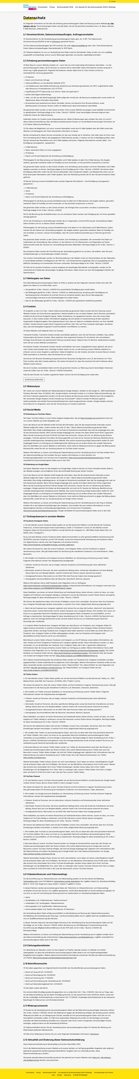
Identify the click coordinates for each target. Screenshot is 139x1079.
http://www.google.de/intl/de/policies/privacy (40, 511)
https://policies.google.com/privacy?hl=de (39, 854)
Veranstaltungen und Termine (103, 1072)
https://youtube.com (88, 418)
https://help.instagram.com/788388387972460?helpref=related (47, 588)
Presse (52, 7)
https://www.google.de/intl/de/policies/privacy (86, 458)
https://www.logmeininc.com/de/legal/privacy (76, 937)
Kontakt (59, 1075)
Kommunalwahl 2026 (65, 7)
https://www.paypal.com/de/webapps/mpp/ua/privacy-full (54, 958)
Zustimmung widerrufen (34, 379)
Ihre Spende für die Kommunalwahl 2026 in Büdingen (95, 7)
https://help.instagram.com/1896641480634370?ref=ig (77, 656)
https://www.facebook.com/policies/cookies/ (71, 653)
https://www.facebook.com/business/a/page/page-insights (45, 586)
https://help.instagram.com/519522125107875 (40, 670)
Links (53, 1075)
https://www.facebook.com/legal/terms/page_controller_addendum (48, 545)
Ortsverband (42, 7)
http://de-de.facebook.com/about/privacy (46, 668)
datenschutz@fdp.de (79, 46)
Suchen (113, 1)
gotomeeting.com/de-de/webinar (67, 881)
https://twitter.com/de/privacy (34, 758)
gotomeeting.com (30, 881)
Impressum (56, 41)
